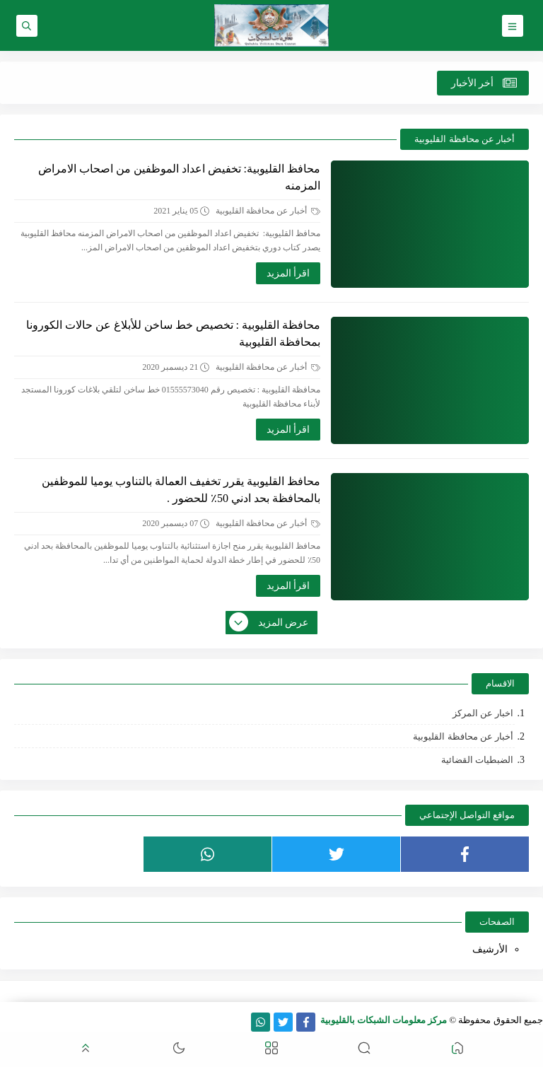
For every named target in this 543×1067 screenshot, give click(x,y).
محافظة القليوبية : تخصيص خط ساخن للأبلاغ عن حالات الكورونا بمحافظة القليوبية (173, 333)
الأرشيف (490, 949)
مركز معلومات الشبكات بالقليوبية (384, 1020)
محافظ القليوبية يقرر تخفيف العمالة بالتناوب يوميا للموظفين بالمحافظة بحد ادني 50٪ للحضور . (181, 489)
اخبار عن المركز (483, 713)
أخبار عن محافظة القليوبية (268, 211)
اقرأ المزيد (288, 273)
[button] (457, 1049)
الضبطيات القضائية (477, 759)
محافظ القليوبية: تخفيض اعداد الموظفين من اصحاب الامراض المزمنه (179, 177)
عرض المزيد (269, 623)
